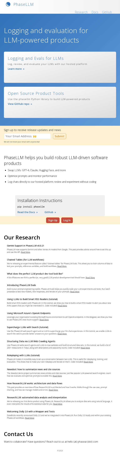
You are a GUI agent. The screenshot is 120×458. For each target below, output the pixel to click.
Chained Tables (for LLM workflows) (25, 259)
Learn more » (16, 69)
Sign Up (52, 220)
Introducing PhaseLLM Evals (21, 285)
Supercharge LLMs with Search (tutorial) (27, 327)
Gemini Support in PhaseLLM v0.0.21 (25, 245)
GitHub (107, 12)
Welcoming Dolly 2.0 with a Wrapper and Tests (31, 411)
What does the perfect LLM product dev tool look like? (35, 273)
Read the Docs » (28, 212)
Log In (67, 220)
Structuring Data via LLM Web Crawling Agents (31, 341)
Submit (59, 136)
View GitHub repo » (20, 104)
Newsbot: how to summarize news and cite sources (33, 369)
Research (81, 12)
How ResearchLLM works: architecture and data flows (34, 383)
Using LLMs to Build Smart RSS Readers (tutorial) (32, 299)
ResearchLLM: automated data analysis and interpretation (37, 397)
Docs (95, 12)
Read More (25, 252)
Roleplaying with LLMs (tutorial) (23, 355)
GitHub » (50, 212)
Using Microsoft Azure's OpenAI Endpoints (28, 313)
